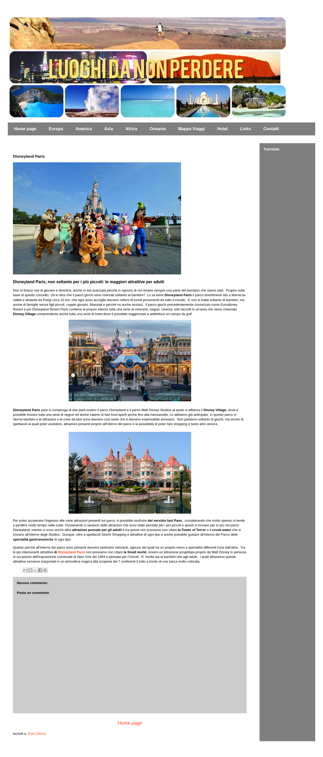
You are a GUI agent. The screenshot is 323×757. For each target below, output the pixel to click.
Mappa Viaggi (191, 129)
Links (245, 129)
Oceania (158, 129)
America (83, 129)
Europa (56, 129)
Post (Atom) (37, 734)
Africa (131, 129)
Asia (108, 129)
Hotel (222, 129)
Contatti (271, 129)
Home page (25, 129)
